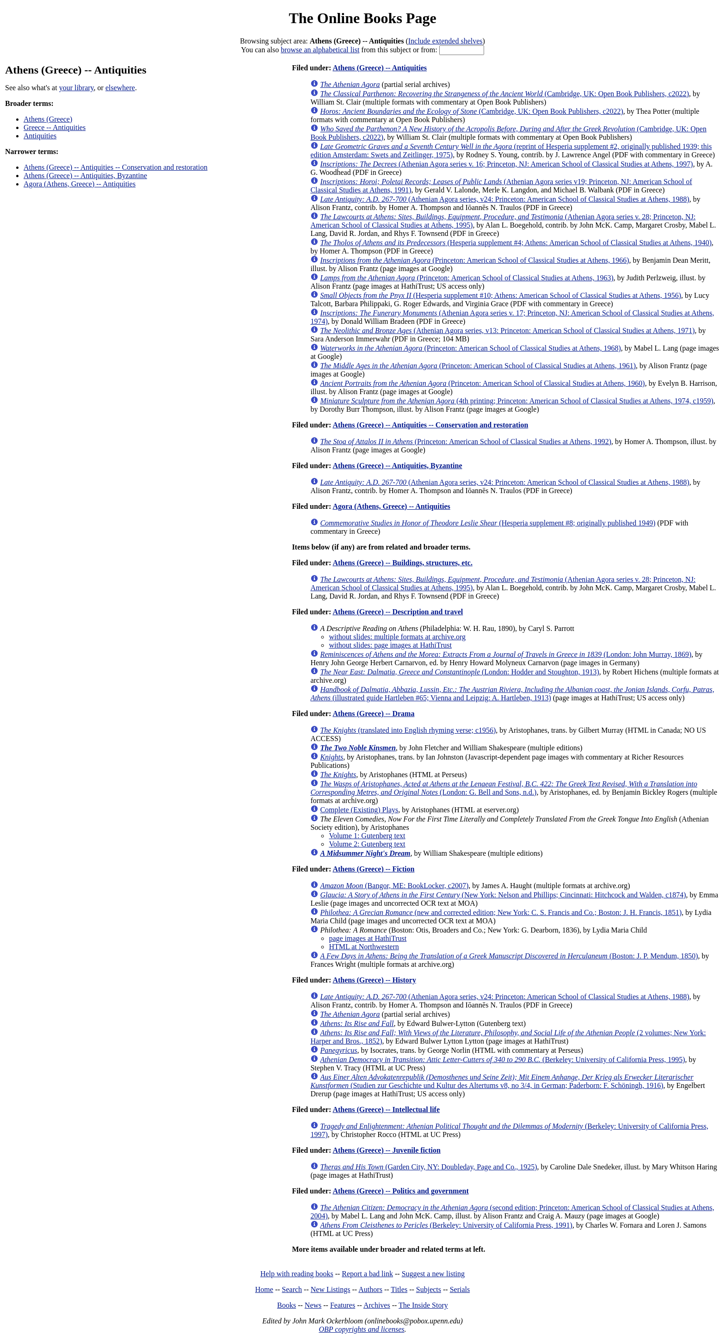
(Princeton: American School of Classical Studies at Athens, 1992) (465, 441)
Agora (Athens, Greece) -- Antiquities (79, 184)
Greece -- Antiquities (55, 127)
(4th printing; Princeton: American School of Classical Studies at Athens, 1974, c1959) (516, 401)
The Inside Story (423, 1305)
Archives (376, 1305)
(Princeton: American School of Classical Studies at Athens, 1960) (482, 383)
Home (264, 1289)
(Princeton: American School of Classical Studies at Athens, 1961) (478, 366)
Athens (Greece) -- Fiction (373, 869)
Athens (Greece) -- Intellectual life (386, 1109)
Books (286, 1305)
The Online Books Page (362, 18)
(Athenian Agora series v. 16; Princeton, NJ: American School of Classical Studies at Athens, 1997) (506, 164)
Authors (370, 1289)
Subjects (428, 1289)
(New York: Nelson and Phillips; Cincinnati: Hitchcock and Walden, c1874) (503, 895)
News (313, 1305)
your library (76, 88)
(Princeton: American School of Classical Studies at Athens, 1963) (466, 278)
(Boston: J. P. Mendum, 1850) (509, 956)
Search (292, 1289)
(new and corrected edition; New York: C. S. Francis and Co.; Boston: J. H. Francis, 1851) (501, 912)
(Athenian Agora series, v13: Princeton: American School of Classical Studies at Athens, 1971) (507, 330)
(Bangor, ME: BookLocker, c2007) (394, 886)
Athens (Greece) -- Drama (373, 713)
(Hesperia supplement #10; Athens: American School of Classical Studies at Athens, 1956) (500, 295)
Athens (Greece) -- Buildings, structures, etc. (402, 563)
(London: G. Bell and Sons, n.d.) (503, 788)
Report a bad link (367, 1274)
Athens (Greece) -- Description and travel (397, 612)
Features (342, 1305)
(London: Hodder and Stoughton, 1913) (459, 672)
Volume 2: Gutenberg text (367, 844)
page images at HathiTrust (367, 938)
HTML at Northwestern (364, 947)
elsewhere (120, 88)
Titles (399, 1289)
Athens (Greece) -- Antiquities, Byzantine (85, 175)
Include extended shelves (445, 41)
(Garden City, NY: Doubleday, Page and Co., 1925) (428, 1167)
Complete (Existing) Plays (359, 810)
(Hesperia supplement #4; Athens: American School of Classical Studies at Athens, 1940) (516, 243)
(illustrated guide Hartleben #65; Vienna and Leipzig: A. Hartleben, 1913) (512, 694)
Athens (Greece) (48, 119)
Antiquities (40, 136)
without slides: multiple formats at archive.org (397, 637)
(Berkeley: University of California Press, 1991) (446, 1225)
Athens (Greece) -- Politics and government (400, 1191)
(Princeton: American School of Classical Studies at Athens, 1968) (470, 348)
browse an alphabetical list (320, 50)
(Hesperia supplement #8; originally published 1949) (487, 523)
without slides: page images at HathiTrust (390, 645)
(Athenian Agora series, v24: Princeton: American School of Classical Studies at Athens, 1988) (504, 199)
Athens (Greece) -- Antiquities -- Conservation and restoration (116, 167)
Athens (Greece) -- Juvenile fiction (386, 1150)
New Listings (330, 1289)
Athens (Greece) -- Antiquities (379, 68)
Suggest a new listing (433, 1274)
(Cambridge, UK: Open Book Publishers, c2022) (504, 94)
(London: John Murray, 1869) (505, 654)
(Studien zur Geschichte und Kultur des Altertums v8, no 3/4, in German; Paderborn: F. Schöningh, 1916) (501, 1081)
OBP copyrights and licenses (361, 1329)
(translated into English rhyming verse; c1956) (408, 730)
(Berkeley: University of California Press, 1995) (502, 1059)
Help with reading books (296, 1274)
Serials (460, 1289)
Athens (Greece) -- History (374, 980)
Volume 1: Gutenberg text (367, 836)
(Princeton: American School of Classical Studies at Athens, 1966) (474, 260)
